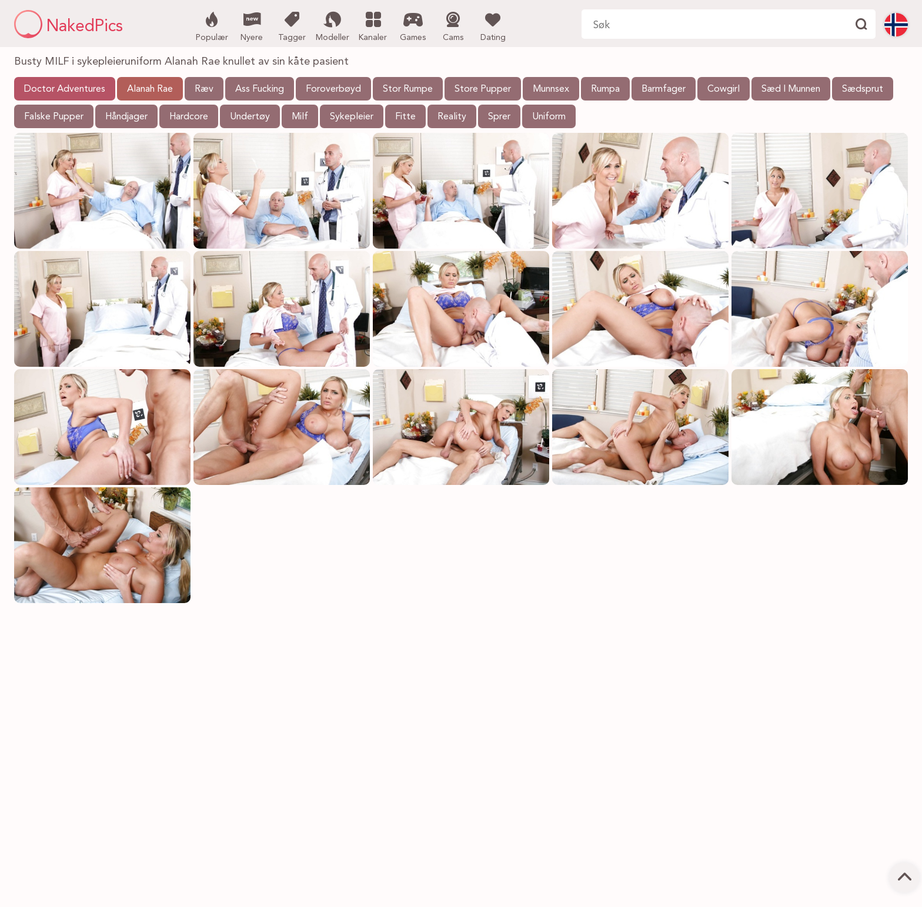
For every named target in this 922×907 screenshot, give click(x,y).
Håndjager (126, 117)
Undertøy (250, 117)
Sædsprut (862, 89)
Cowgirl (723, 89)
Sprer (499, 117)
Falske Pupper (53, 117)
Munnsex (551, 89)
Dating (493, 25)
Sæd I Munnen (790, 89)
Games (413, 25)
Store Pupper (483, 89)
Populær (212, 25)
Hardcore (188, 117)
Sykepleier (351, 117)
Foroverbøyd (333, 89)
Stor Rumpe (408, 89)
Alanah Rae (150, 89)
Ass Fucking (259, 89)
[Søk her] (714, 24)
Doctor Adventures (64, 89)
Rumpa (605, 89)
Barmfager (664, 89)
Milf (300, 117)
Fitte (405, 117)
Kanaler (373, 25)
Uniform (549, 117)
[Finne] (861, 24)
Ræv (204, 89)
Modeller (332, 25)
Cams (453, 25)
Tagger (292, 25)
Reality (451, 117)
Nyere (252, 25)
